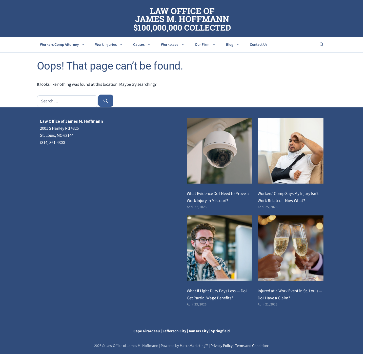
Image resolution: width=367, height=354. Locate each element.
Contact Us (258, 44)
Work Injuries (111, 44)
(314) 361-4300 (52, 143)
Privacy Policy (222, 345)
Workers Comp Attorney (65, 44)
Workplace (175, 44)
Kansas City (199, 331)
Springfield (220, 331)
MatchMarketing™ (194, 345)
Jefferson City (174, 331)
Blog (235, 44)
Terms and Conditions (252, 345)
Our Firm (208, 44)
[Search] (105, 101)
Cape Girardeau (146, 331)
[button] (322, 44)
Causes (144, 44)
